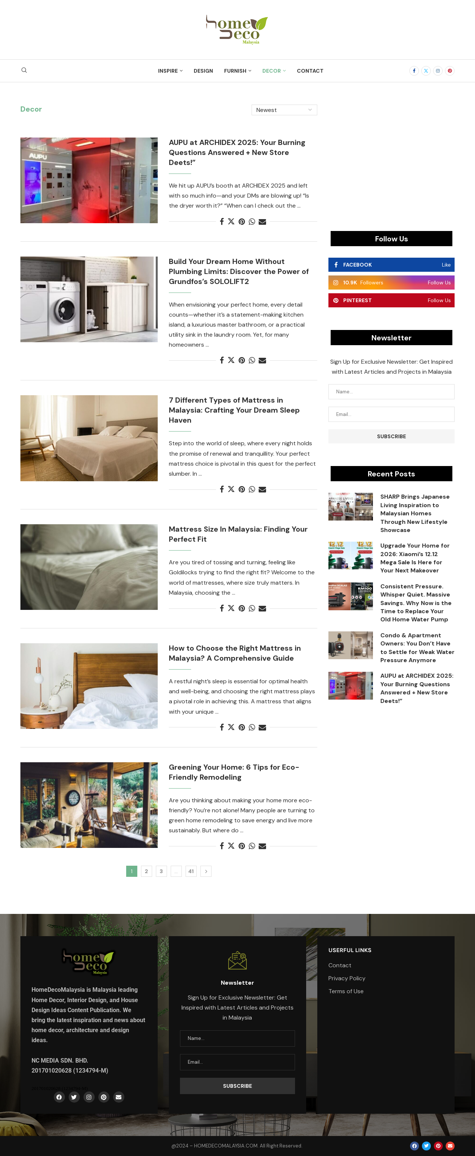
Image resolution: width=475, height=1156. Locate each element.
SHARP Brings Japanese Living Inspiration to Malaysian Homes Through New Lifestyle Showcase (415, 513)
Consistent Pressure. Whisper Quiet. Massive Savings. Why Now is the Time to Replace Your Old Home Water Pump (416, 603)
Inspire (168, 70)
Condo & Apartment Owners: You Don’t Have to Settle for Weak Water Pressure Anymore (417, 647)
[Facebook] (414, 71)
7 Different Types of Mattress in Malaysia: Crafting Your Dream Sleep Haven (234, 410)
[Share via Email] (262, 222)
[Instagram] (438, 71)
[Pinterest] (450, 71)
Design (203, 70)
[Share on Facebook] (222, 222)
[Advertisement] (391, 156)
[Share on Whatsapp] (252, 222)
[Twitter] (426, 71)
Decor (271, 70)
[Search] (24, 70)
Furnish (235, 70)
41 (191, 871)
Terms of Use (346, 991)
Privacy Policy (347, 978)
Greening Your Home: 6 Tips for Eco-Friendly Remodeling (234, 772)
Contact (310, 70)
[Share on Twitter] (231, 222)
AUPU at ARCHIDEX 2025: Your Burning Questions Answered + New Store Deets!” (237, 152)
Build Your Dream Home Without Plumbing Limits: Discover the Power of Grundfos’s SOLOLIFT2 (239, 271)
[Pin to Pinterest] (242, 222)
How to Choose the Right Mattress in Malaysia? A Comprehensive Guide (235, 653)
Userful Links (349, 950)
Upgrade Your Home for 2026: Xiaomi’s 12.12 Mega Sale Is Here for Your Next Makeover (415, 558)
